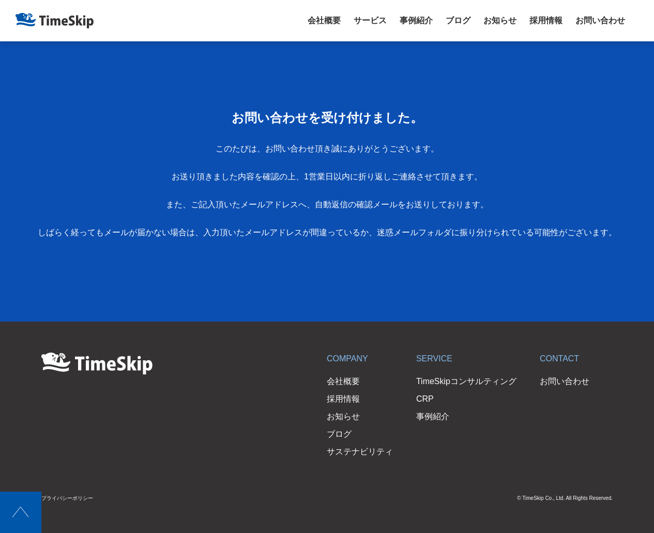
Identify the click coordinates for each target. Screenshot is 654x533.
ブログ (458, 20)
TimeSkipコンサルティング (466, 381)
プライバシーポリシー (67, 498)
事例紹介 (416, 20)
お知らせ (499, 20)
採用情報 (545, 20)
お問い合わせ (600, 20)
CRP (425, 398)
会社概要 (324, 20)
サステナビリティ (360, 451)
